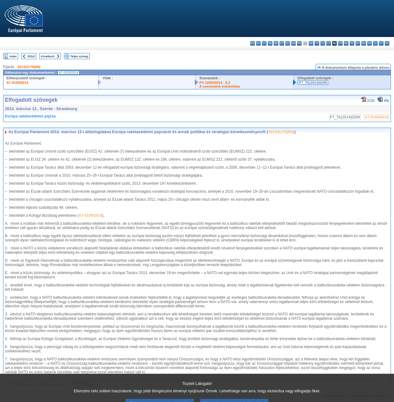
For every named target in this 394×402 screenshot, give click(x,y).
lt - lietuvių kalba (328, 43)
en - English (293, 43)
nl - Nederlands (346, 43)
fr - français (299, 43)
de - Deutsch (276, 43)
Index (13, 56)
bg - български (252, 43)
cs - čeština (264, 43)
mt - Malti (340, 43)
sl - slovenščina (375, 43)
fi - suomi (381, 43)
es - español (258, 43)
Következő (48, 56)
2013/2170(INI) (29, 67)
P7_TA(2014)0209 (313, 82)
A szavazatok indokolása (219, 86)
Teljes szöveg (79, 56)
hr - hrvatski (311, 43)
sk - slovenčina (369, 43)
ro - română (363, 43)
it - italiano (317, 43)
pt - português (358, 43)
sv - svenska (387, 43)
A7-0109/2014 (17, 82)
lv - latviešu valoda (322, 43)
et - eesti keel (281, 43)
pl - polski (352, 43)
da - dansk (270, 43)
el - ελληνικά (287, 43)
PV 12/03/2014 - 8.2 (214, 82)
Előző (31, 56)
